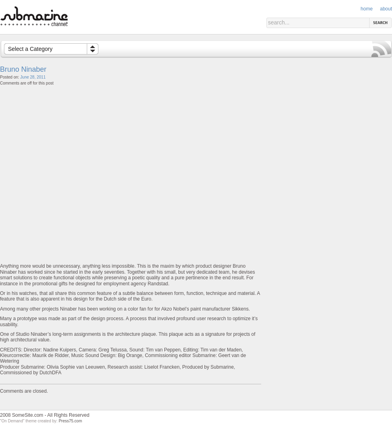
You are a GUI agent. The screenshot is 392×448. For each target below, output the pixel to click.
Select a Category (30, 49)
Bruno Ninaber (23, 69)
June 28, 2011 (33, 77)
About (386, 9)
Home (367, 9)
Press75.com (70, 421)
